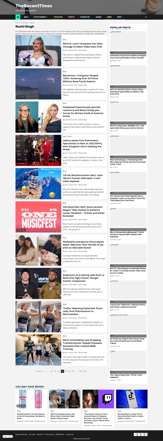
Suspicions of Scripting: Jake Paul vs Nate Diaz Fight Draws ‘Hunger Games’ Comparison (83, 277)
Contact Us (69, 434)
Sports (71, 17)
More (119, 17)
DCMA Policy (60, 434)
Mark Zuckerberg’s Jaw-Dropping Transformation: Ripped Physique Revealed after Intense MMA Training (82, 344)
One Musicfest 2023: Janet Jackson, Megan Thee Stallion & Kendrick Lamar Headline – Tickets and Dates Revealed (83, 211)
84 (52, 371)
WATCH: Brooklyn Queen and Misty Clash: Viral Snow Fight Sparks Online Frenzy (63, 416)
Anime (109, 17)
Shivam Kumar (40, 421)
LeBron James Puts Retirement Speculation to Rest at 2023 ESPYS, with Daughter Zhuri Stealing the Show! (82, 145)
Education (58, 17)
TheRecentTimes (33, 5)
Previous (39, 371)
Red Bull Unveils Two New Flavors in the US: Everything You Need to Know (31, 416)
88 (66, 371)
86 (59, 371)
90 (73, 371)
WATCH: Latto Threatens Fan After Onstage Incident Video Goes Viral (83, 45)
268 (80, 371)
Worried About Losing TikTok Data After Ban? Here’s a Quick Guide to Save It (130, 416)
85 (55, 371)
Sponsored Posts (21, 434)
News (26, 17)
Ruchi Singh (83, 50)
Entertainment (40, 17)
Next (84, 371)
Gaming (98, 17)
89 (69, 371)
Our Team (32, 434)
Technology (85, 17)
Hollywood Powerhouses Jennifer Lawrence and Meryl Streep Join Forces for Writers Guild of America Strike (83, 111)
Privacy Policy (49, 434)
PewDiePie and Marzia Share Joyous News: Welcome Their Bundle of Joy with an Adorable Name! (83, 244)
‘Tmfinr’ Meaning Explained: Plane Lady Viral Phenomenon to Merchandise (82, 311)
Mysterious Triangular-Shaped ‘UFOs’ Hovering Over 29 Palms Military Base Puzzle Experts (80, 78)
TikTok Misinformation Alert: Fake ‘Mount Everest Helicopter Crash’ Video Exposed (83, 178)
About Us (40, 434)
